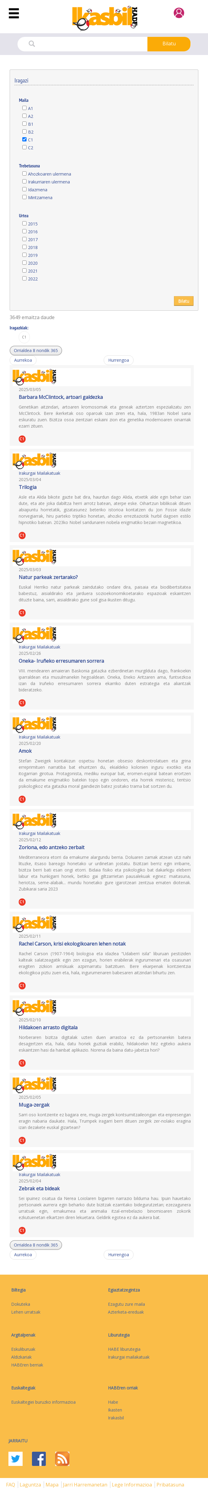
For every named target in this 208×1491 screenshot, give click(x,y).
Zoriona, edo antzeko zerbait (51, 847)
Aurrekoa (23, 360)
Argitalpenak (23, 1335)
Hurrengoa (118, 360)
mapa (53, 1484)
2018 (33, 247)
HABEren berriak (27, 1365)
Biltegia (18, 1290)
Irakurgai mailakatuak (129, 1357)
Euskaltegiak (23, 1388)
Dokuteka (20, 1304)
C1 (30, 140)
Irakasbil (116, 1418)
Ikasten (115, 1410)
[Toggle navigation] (14, 13)
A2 (30, 116)
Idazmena (37, 189)
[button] (36, 350)
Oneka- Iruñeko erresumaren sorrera (61, 661)
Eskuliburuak (23, 1349)
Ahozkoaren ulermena (49, 174)
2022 (33, 279)
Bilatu (169, 43)
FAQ (11, 1484)
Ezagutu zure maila (126, 1304)
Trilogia (27, 487)
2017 (33, 239)
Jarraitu (17, 1441)
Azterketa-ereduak (126, 1312)
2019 (33, 255)
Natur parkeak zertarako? (48, 577)
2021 (33, 271)
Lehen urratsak (25, 1312)
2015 (33, 224)
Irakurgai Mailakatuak (39, 473)
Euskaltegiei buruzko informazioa (43, 1402)
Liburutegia (119, 1335)
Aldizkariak (21, 1357)
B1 (30, 124)
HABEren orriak (123, 1388)
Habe (113, 1402)
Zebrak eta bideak (39, 1188)
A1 (30, 108)
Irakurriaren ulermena (49, 182)
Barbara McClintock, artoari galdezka (61, 397)
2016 (33, 231)
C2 (30, 147)
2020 (33, 263)
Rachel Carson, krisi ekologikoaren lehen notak (72, 943)
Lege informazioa (132, 1484)
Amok (25, 751)
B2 (30, 132)
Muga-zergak (34, 1104)
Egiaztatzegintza (124, 1290)
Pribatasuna (170, 1484)
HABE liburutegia (124, 1349)
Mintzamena (40, 197)
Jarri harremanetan (86, 1484)
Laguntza (31, 1484)
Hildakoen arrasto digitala (48, 1027)
